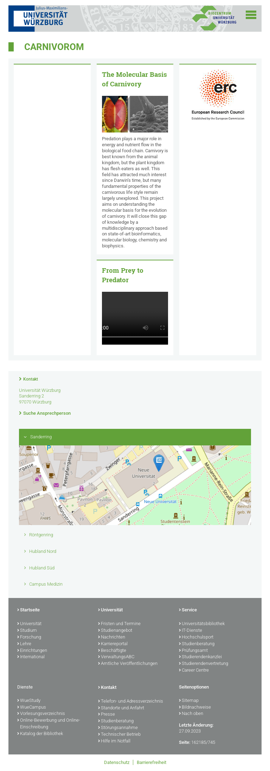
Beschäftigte (112, 651)
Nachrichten (111, 637)
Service (188, 610)
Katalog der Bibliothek (40, 734)
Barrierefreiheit (151, 762)
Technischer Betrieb (119, 735)
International (31, 657)
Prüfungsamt (193, 651)
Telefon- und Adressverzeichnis (130, 701)
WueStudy (28, 701)
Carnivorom (54, 47)
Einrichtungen (32, 651)
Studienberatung (196, 644)
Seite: (184, 742)
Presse (106, 714)
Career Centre (194, 670)
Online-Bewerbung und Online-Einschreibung (48, 723)
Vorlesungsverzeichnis (41, 714)
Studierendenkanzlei (200, 657)
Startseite (28, 610)
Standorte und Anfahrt (121, 708)
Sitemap (189, 701)
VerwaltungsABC (116, 657)
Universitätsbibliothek (202, 624)
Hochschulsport (196, 637)
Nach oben (191, 714)
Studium (27, 631)
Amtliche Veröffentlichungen (128, 664)
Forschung (29, 637)
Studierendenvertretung (203, 664)
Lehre (24, 644)
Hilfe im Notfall (114, 741)
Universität (29, 624)
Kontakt (30, 379)
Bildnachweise (195, 707)
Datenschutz (116, 762)
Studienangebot (115, 631)
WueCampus (31, 707)
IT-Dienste (190, 631)
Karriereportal (113, 644)
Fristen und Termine (119, 624)
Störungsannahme (118, 728)
